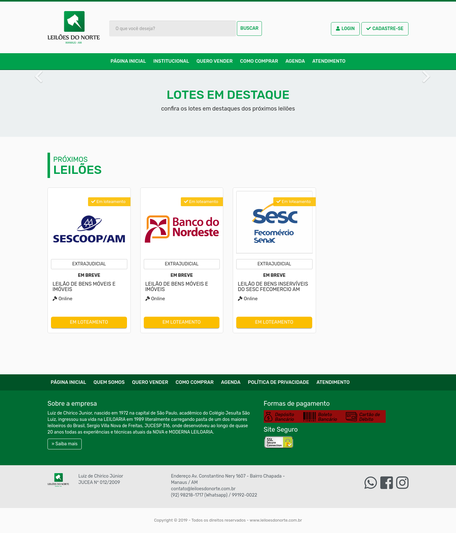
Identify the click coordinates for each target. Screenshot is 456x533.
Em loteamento (89, 322)
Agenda (295, 61)
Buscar (249, 28)
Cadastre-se (384, 28)
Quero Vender (215, 61)
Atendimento (328, 61)
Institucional (171, 61)
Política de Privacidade (278, 382)
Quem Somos (108, 382)
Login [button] (345, 28)
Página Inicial (128, 61)
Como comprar (259, 61)
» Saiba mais (65, 444)
